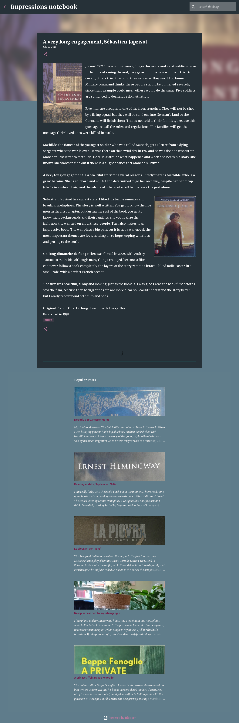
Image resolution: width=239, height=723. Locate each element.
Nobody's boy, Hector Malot (91, 419)
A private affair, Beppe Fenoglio (94, 677)
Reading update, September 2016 (95, 484)
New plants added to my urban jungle (97, 613)
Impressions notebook (44, 7)
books (48, 320)
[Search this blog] (216, 6)
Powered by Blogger (119, 717)
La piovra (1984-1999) (87, 548)
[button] (45, 54)
